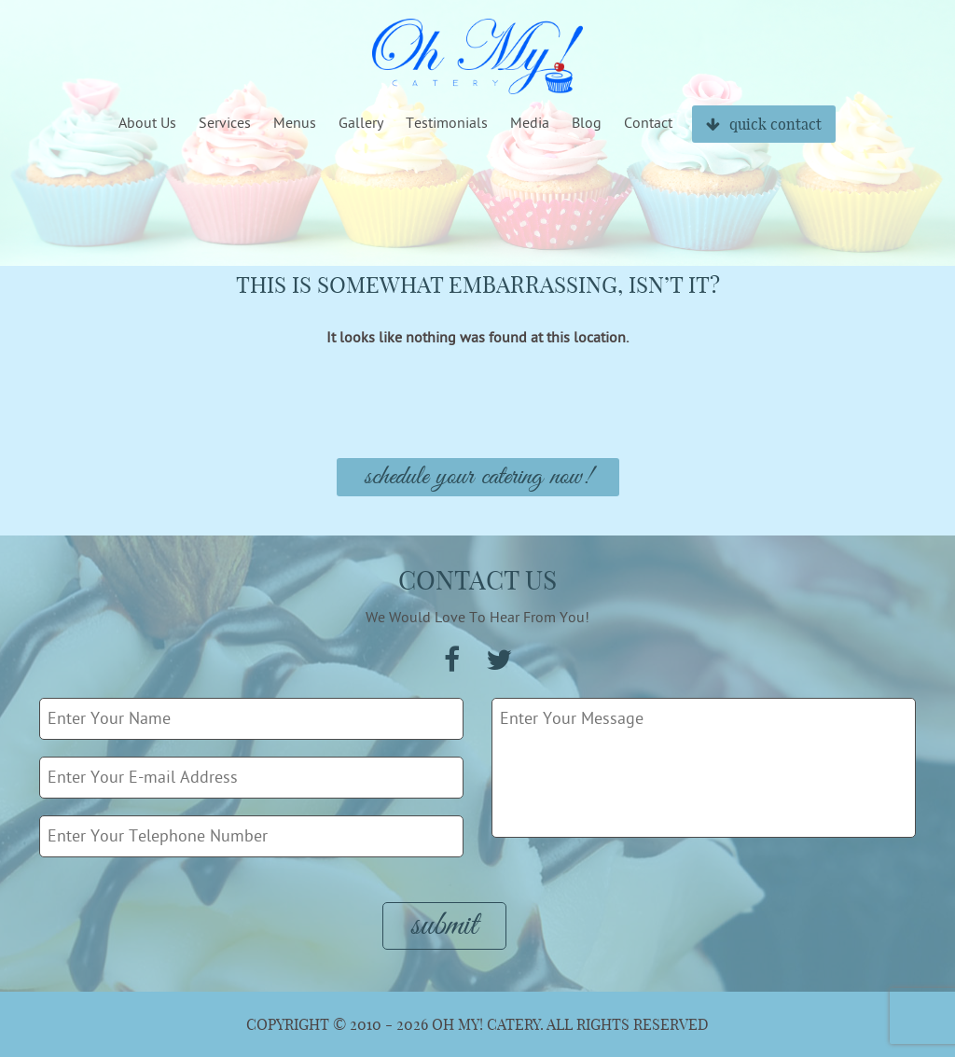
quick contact (764, 124)
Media (529, 123)
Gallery (361, 123)
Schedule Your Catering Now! (478, 477)
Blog (587, 123)
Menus (294, 123)
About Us (147, 123)
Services (225, 123)
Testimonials (447, 123)
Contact (648, 123)
